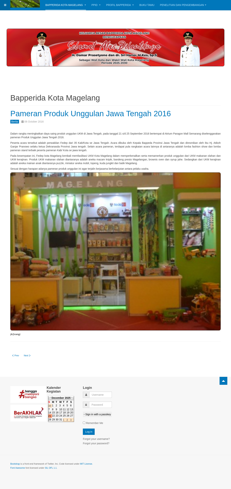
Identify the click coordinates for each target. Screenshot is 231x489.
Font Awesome (17, 468)
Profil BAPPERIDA (120, 5)
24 (60, 415)
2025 (67, 397)
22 (53, 415)
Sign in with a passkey (97, 414)
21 (49, 416)
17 (60, 412)
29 (53, 419)
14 (49, 412)
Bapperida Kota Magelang (65, 5)
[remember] (84, 423)
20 (71, 412)
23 (57, 415)
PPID (96, 5)
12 (67, 409)
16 (57, 412)
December (58, 397)
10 (60, 409)
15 (53, 412)
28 (49, 419)
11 (64, 409)
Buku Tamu (146, 5)
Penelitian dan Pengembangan (183, 5)
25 (64, 415)
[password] (100, 405)
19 (67, 412)
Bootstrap (15, 464)
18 (64, 412)
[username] (100, 395)
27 (71, 415)
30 (57, 419)
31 (60, 419)
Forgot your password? (96, 443)
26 (67, 415)
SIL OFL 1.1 (51, 468)
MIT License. (86, 464)
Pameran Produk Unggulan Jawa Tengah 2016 (90, 113)
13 (71, 409)
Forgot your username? (96, 438)
